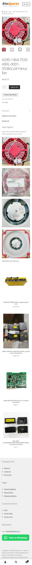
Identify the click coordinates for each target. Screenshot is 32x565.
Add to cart (14, 87)
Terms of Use (8, 517)
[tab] (16, 111)
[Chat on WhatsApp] (16, 537)
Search (16, 562)
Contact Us (7, 472)
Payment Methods (10, 489)
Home (5, 11)
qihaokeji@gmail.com (13, 531)
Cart (25, 560)
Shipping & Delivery (10, 496)
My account (8, 475)
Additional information (9, 116)
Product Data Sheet (10, 95)
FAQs (5, 510)
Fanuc (6, 102)
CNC (10, 11)
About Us (7, 468)
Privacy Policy (8, 514)
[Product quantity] (5, 87)
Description (5, 111)
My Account (5, 562)
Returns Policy (8, 493)
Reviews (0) (5, 121)
